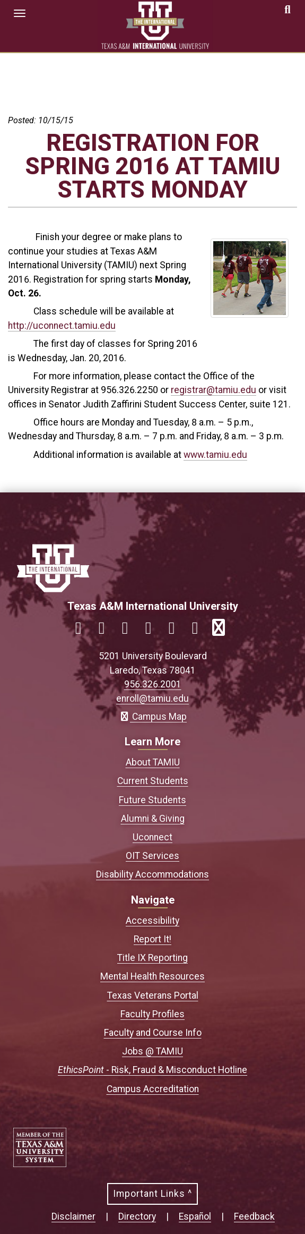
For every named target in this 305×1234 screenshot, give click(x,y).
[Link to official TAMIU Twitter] (129, 631)
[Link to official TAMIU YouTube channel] (176, 631)
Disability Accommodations (152, 874)
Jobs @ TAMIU (152, 1051)
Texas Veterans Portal (152, 995)
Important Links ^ (152, 1193)
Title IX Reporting (152, 957)
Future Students (152, 800)
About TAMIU (153, 762)
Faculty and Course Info (153, 1032)
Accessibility (152, 920)
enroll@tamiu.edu (152, 698)
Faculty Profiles (152, 1014)
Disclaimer (73, 1216)
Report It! (152, 939)
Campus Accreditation (153, 1089)
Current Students (152, 781)
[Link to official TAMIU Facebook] (82, 631)
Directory (137, 1216)
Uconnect (152, 837)
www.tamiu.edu (215, 454)
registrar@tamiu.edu (213, 390)
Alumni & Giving (153, 818)
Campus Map (152, 716)
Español (195, 1216)
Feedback (254, 1216)
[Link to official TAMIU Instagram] (106, 631)
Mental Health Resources (152, 976)
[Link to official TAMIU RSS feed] (222, 631)
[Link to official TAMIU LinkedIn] (152, 631)
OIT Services (152, 855)
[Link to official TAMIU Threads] (199, 631)
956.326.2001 (152, 684)
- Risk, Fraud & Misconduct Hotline (152, 1070)
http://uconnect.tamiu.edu (62, 325)
